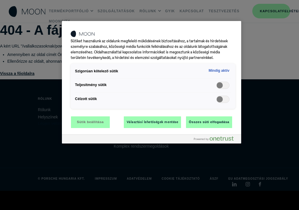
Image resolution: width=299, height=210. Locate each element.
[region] (151, 82)
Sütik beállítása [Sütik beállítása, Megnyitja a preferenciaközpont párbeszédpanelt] (90, 122)
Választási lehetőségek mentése (152, 122)
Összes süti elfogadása (209, 122)
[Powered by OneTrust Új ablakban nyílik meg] (216, 140)
